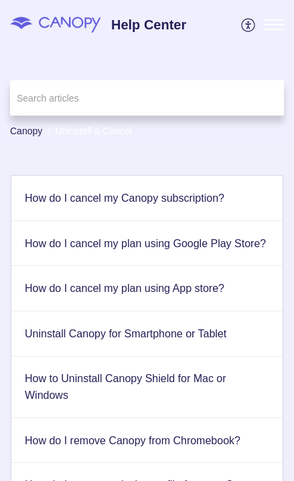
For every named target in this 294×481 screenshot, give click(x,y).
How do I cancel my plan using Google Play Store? (145, 243)
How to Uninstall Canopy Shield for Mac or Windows (125, 387)
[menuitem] (249, 24)
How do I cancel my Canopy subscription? (124, 198)
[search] (147, 98)
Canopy (26, 131)
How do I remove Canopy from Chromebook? (132, 440)
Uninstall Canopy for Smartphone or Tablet (125, 333)
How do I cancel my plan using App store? (124, 288)
